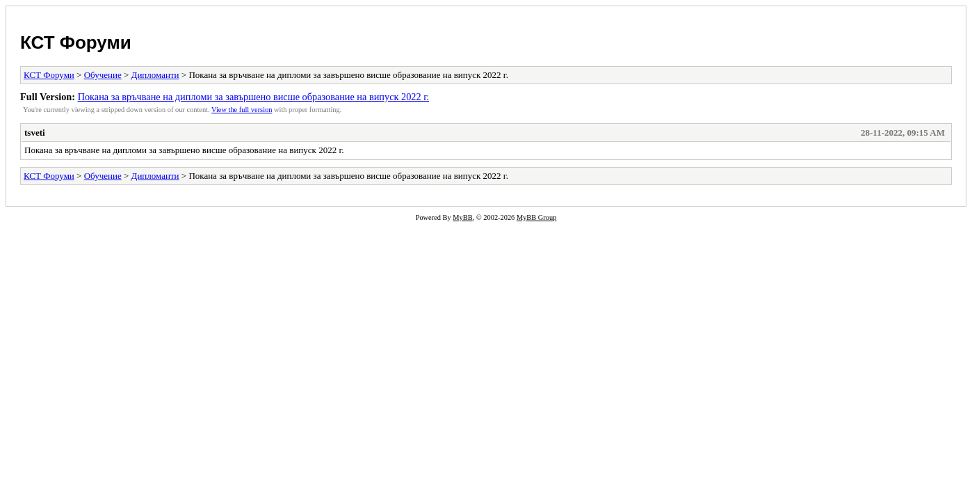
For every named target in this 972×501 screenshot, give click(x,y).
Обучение (103, 75)
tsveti (34, 132)
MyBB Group (536, 217)
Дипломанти (155, 75)
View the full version (241, 109)
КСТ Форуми (75, 42)
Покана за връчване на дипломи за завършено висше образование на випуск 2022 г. (253, 96)
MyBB (462, 217)
